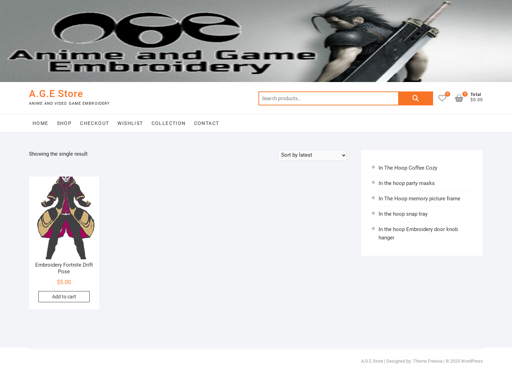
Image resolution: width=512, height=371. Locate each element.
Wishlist (130, 123)
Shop (64, 123)
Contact (206, 123)
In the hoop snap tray (403, 214)
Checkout (94, 123)
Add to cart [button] (64, 296)
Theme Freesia (427, 361)
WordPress (472, 361)
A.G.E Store (56, 93)
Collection (169, 123)
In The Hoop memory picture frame (419, 198)
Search (415, 98)
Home (40, 123)
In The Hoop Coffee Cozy (408, 168)
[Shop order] (312, 155)
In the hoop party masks (407, 183)
